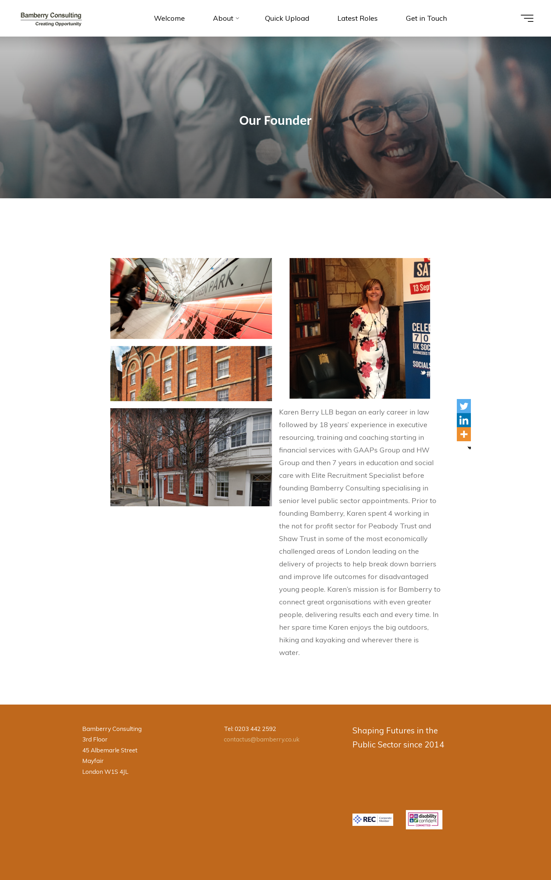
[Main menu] (527, 18)
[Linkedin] (464, 420)
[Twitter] (464, 406)
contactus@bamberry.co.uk (261, 739)
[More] (464, 434)
